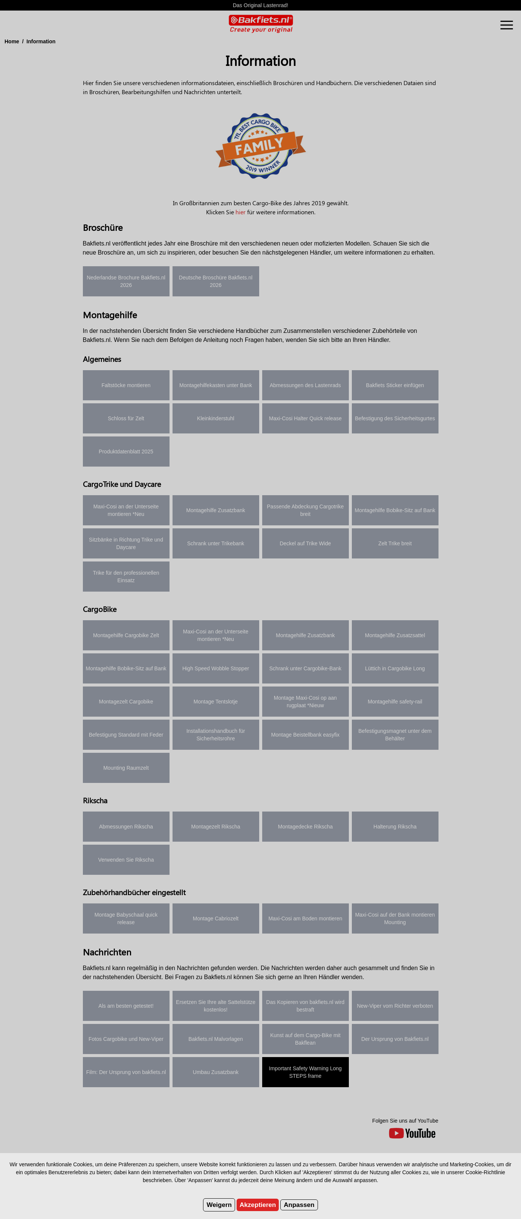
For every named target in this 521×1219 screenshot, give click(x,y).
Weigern (219, 1204)
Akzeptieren (258, 1204)
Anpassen (299, 1204)
